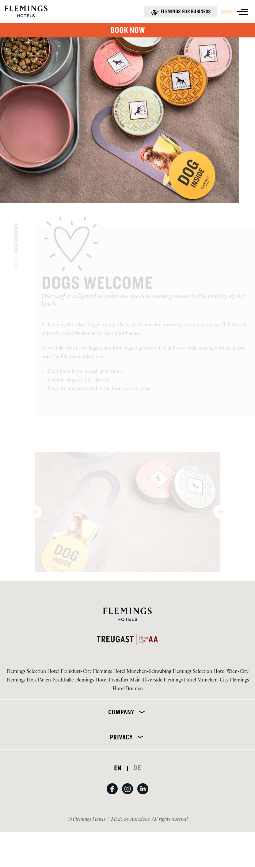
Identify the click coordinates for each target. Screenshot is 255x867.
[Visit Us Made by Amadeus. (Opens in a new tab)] (131, 820)
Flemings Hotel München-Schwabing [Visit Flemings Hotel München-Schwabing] (133, 672)
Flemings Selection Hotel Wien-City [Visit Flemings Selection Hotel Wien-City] (211, 672)
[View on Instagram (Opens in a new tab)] (129, 794)
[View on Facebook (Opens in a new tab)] (114, 794)
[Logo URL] (26, 13)
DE (137, 767)
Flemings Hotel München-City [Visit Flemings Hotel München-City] (197, 680)
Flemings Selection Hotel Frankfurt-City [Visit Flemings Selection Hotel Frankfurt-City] (49, 672)
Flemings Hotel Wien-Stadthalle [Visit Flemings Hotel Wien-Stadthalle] (40, 680)
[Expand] (141, 712)
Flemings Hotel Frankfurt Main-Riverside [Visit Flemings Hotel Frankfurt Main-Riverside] (119, 680)
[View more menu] (242, 12)
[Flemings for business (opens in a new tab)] (180, 11)
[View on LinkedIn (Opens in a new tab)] (142, 794)
